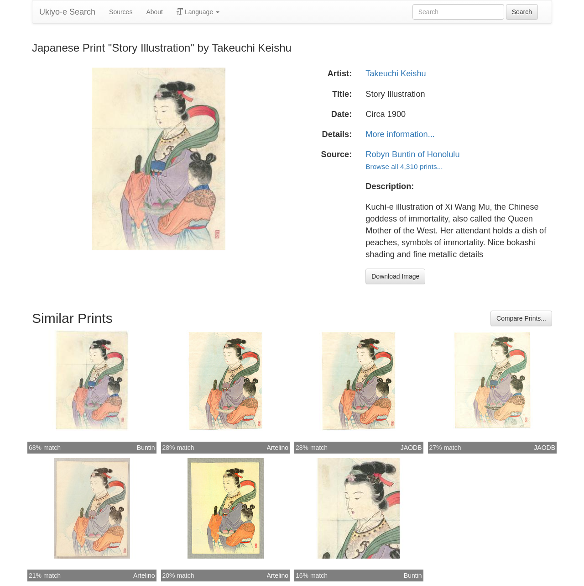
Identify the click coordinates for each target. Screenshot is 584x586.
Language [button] (198, 12)
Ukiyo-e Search (67, 11)
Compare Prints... (521, 318)
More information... (400, 134)
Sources (120, 12)
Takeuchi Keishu (395, 73)
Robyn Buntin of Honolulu (412, 154)
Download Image (395, 276)
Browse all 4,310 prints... (404, 166)
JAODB (411, 447)
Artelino (277, 447)
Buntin (146, 447)
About (154, 12)
